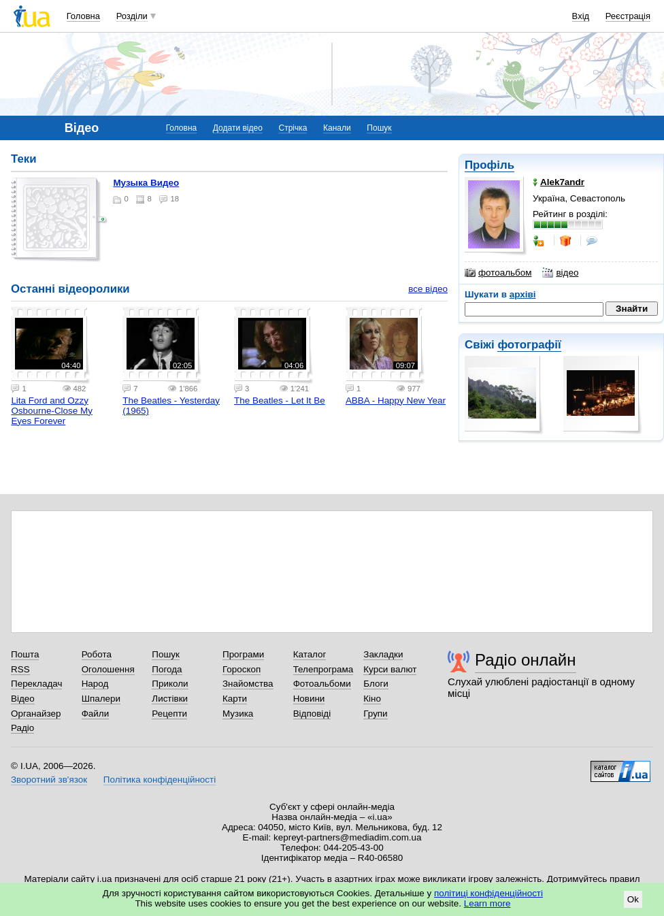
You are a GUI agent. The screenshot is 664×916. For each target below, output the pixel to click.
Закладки (383, 654)
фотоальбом (498, 272)
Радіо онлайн (525, 660)
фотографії (529, 344)
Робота (97, 654)
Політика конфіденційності (159, 779)
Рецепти (169, 713)
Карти (234, 698)
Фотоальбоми (322, 683)
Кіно (372, 698)
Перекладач (36, 683)
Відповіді (312, 713)
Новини (309, 698)
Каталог (310, 654)
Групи (375, 713)
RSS (20, 669)
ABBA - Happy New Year (396, 400)
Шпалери (101, 698)
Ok (633, 899)
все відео (428, 289)
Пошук (379, 128)
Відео (23, 698)
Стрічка (292, 128)
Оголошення (108, 669)
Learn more (487, 903)
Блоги (375, 683)
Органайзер (36, 713)
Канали (337, 128)
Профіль (489, 165)
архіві (523, 294)
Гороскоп (241, 669)
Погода (167, 669)
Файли (96, 713)
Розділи (132, 16)
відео (560, 272)
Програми (243, 654)
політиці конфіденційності (488, 893)
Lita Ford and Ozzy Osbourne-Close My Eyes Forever (52, 410)
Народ (95, 683)
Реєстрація (627, 16)
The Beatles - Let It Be (279, 400)
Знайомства (247, 683)
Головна (83, 16)
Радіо (22, 728)
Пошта (25, 654)
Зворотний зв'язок (49, 779)
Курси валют (389, 669)
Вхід (581, 16)
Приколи (170, 683)
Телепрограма (323, 669)
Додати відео (238, 128)
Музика (237, 713)
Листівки (170, 698)
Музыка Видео (146, 183)
